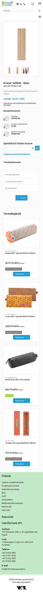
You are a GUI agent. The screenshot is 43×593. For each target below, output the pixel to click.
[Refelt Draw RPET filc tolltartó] (21, 360)
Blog (4, 493)
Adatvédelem (7, 500)
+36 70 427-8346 (9, 556)
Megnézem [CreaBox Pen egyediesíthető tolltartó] (21, 464)
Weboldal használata (10, 489)
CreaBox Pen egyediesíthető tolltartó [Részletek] (21, 442)
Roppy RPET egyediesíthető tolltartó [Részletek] (21, 252)
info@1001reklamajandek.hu (13, 569)
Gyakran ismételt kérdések (13, 482)
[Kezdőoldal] (7, 3)
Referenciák (6, 507)
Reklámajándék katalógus (12, 503)
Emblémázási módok (10, 486)
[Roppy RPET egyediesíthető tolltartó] (21, 233)
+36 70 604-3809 (9, 558)
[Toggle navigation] (39, 3)
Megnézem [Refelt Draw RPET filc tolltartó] (21, 400)
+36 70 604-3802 (9, 561)
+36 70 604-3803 (9, 553)
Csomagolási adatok (13, 181)
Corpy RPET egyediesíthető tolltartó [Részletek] (21, 315)
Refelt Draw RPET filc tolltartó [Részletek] (21, 379)
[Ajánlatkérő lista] (33, 4)
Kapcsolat (6, 510)
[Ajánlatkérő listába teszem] (37, 148)
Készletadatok (11, 188)
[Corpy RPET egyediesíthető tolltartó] (21, 296)
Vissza (21, 197)
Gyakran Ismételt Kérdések (16, 154)
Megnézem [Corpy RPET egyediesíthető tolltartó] (21, 337)
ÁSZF (4, 496)
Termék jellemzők (12, 175)
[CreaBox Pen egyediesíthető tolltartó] (21, 423)
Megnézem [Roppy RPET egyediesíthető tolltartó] (21, 274)
